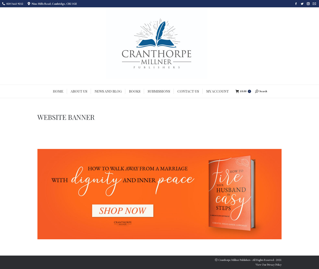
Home (258, 117)
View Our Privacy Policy (269, 264)
